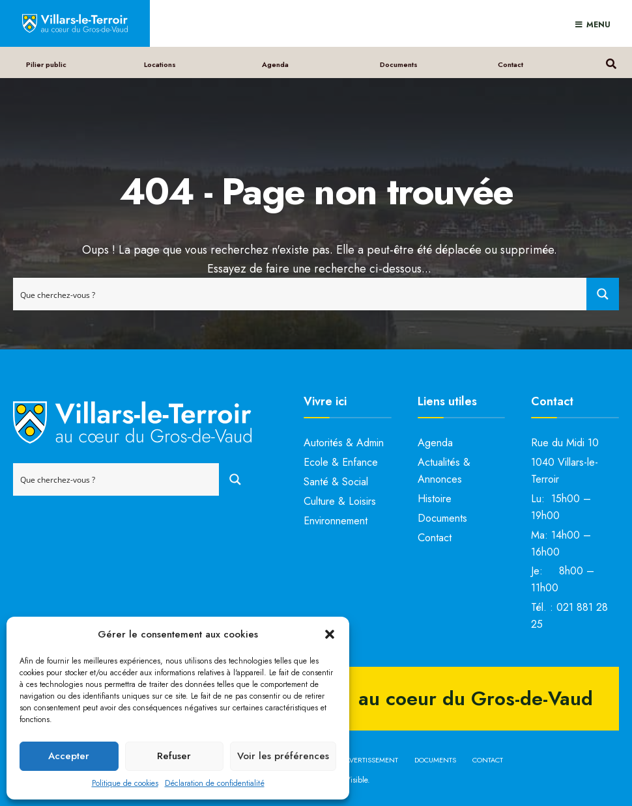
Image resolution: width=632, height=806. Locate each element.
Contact (510, 64)
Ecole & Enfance (341, 462)
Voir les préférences (283, 756)
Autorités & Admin (344, 442)
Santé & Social (336, 481)
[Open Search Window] (610, 62)
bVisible (354, 780)
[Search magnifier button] (602, 294)
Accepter (68, 756)
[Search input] (300, 294)
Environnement (335, 520)
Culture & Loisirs (340, 501)
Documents (399, 64)
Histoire (435, 498)
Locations (160, 64)
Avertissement (371, 760)
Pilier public (46, 64)
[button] (329, 634)
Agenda (275, 64)
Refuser (174, 756)
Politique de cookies (125, 783)
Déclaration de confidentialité (215, 783)
